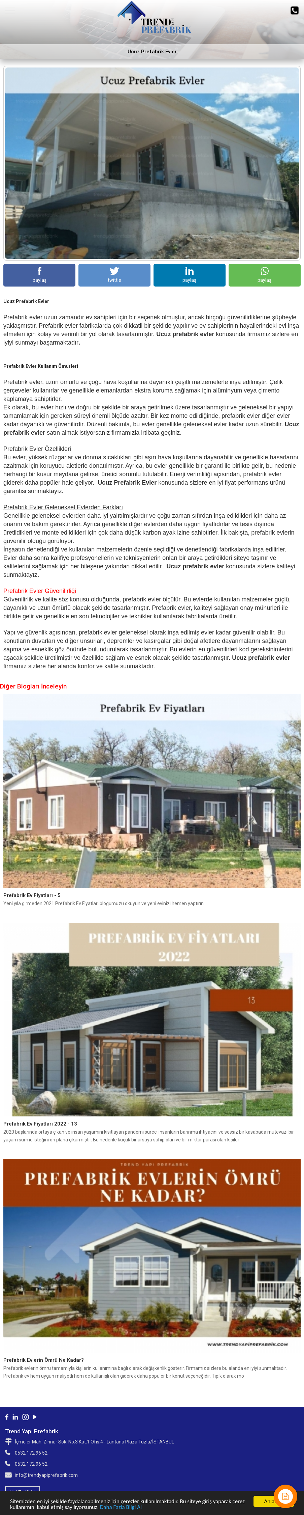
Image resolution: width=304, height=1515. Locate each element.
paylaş (39, 275)
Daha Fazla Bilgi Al (121, 1507)
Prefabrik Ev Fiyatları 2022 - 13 (40, 1124)
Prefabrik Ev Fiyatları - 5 (32, 895)
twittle (114, 275)
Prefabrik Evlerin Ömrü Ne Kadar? (43, 1360)
